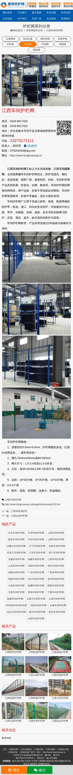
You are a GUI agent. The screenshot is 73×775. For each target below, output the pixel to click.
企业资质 (51, 18)
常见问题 (51, 12)
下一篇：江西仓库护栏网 (14, 515)
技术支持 (65, 12)
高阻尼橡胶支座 (61, 761)
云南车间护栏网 (16, 585)
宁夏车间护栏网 (55, 592)
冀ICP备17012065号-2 (25, 758)
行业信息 (7, 18)
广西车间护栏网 (55, 572)
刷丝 (23, 761)
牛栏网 (34, 761)
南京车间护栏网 (37, 612)
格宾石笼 (16, 761)
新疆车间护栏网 (15, 598)
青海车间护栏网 (36, 592)
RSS (56, 755)
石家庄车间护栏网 (36, 598)
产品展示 (22, 12)
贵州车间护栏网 (55, 579)
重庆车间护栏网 (16, 539)
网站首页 (7, 12)
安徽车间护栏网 (16, 559)
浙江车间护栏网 (57, 552)
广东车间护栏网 (36, 572)
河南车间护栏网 (36, 565)
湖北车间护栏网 (55, 565)
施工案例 (36, 12)
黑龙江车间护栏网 (16, 552)
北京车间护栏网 (16, 533)
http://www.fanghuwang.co (26, 155)
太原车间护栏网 (57, 598)
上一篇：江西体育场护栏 (14, 511)
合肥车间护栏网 (36, 618)
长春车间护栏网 (58, 605)
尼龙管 (28, 761)
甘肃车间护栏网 (16, 592)
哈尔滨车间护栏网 (16, 612)
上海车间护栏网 (55, 533)
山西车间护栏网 (55, 539)
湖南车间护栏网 (16, 572)
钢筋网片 (34, 764)
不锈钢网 (42, 761)
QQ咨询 (30, 145)
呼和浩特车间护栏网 (16, 605)
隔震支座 (50, 761)
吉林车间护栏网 (57, 546)
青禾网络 (52, 758)
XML (48, 755)
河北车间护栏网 (36, 539)
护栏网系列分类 (34, 30)
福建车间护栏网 (36, 559)
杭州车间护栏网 (57, 612)
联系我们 (65, 18)
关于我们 (22, 18)
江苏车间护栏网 (37, 552)
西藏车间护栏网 (36, 585)
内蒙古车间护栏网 (16, 546)
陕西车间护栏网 (55, 585)
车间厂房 (36, 18)
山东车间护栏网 (16, 565)
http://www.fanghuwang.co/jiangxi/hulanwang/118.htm (33, 504)
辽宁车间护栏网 (37, 546)
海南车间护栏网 (16, 579)
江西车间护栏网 (13, 499)
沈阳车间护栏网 (38, 605)
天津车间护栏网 (36, 533)
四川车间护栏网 (36, 579)
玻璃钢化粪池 (44, 764)
